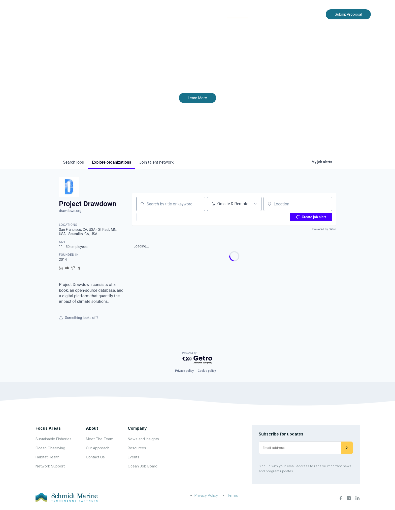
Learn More (197, 98)
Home (156, 14)
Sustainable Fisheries (54, 439)
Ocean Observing (50, 448)
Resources (137, 448)
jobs (73, 162)
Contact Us (311, 14)
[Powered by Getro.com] (197, 358)
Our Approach (97, 448)
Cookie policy (207, 371)
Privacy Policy (206, 495)
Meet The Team (99, 439)
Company (137, 428)
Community (237, 14)
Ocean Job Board (142, 466)
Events (133, 457)
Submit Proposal (348, 14)
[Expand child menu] (184, 14)
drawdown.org (70, 211)
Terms (232, 495)
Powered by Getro (324, 229)
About (176, 14)
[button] (150, 217)
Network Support (50, 466)
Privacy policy (184, 371)
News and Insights (276, 14)
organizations (111, 162)
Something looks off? (78, 318)
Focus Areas (204, 14)
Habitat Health (47, 457)
